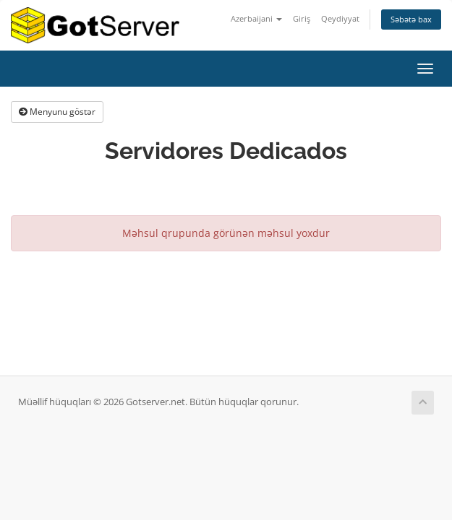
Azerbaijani (256, 18)
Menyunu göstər (57, 111)
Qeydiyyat (340, 18)
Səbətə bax (411, 19)
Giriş (301, 18)
